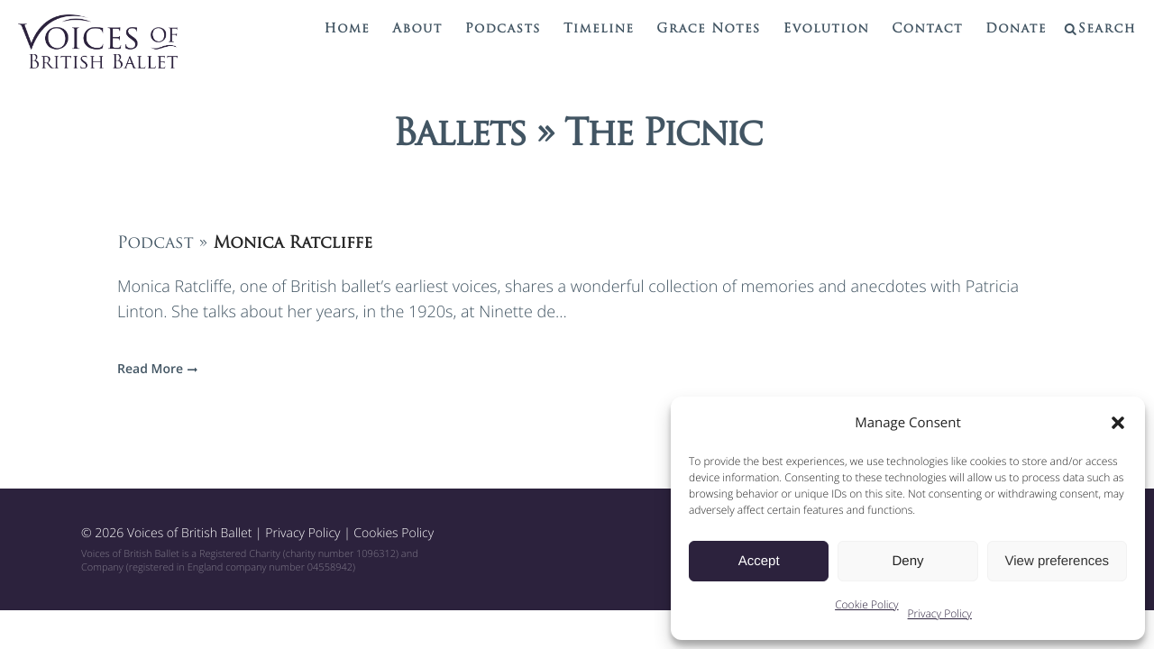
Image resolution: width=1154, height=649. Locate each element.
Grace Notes (708, 29)
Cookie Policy (866, 604)
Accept (759, 561)
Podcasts (503, 29)
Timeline (598, 29)
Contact (927, 29)
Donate (1016, 29)
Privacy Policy (940, 613)
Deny (907, 561)
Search (1107, 29)
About (417, 29)
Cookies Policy (393, 533)
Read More (155, 369)
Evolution (826, 29)
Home (348, 29)
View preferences (1057, 561)
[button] (1118, 423)
